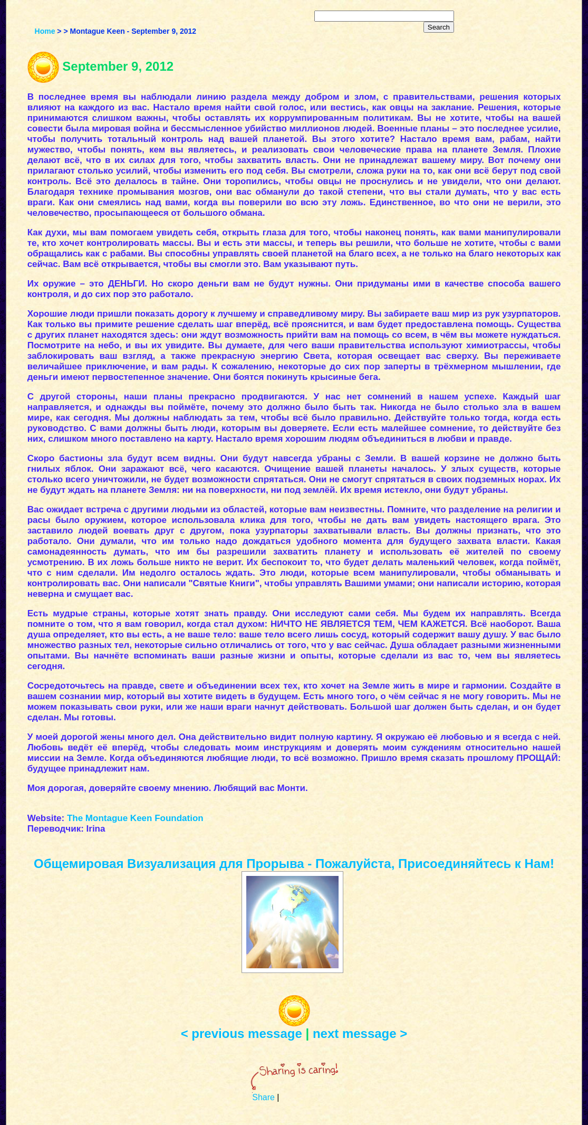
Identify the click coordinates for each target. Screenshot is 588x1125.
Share (263, 1097)
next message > (360, 1033)
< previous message (241, 1033)
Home (45, 31)
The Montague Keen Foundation (135, 818)
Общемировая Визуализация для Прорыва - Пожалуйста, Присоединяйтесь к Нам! (294, 863)
